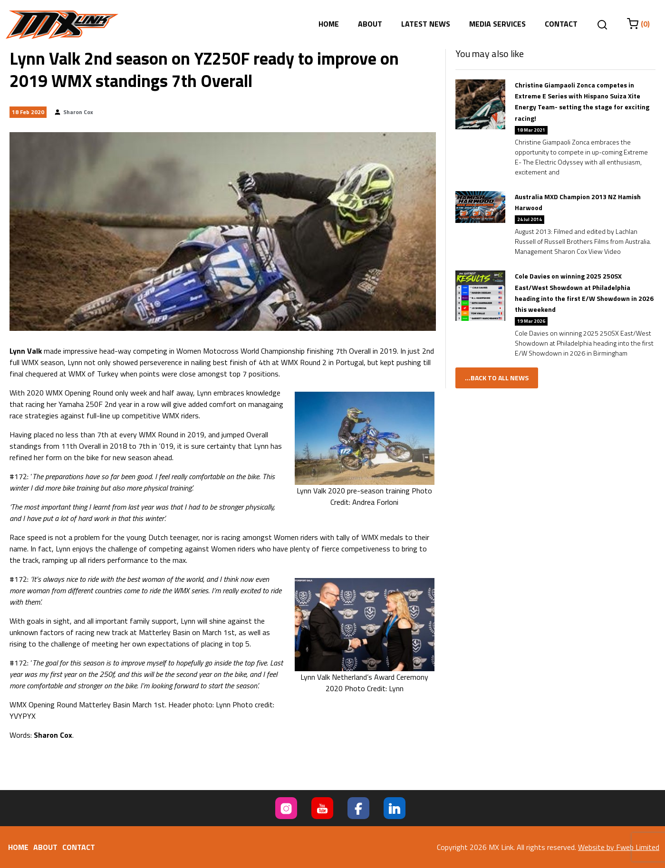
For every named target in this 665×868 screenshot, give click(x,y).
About (370, 23)
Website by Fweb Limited (618, 847)
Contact (561, 23)
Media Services (497, 23)
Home (328, 23)
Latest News (425, 23)
